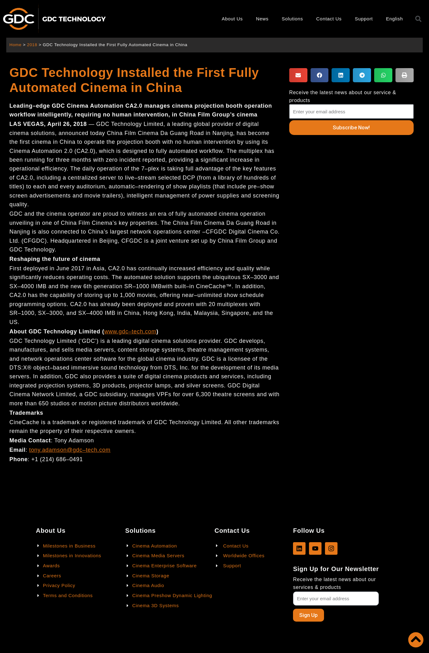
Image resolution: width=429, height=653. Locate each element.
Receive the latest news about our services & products (334, 583)
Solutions (292, 18)
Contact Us (329, 18)
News (262, 18)
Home (15, 44)
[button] (298, 75)
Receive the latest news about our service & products (342, 96)
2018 (32, 44)
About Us (232, 18)
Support (364, 18)
